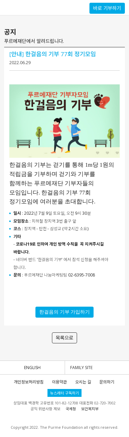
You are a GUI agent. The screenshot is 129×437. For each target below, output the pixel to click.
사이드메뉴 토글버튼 (7, 7)
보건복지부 (90, 408)
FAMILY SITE (81, 367)
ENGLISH (32, 367)
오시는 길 (83, 382)
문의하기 (106, 382)
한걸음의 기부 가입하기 (64, 312)
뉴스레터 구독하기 (64, 392)
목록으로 (65, 337)
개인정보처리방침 (29, 382)
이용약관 (59, 382)
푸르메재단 (29, 7)
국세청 (70, 408)
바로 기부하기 (107, 8)
